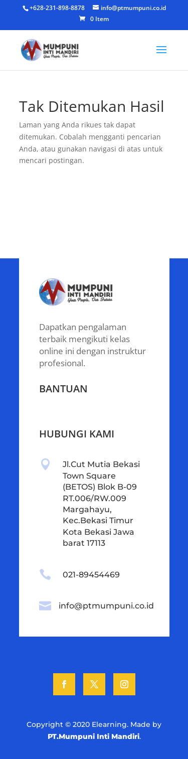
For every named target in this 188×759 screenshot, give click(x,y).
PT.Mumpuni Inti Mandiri (93, 736)
